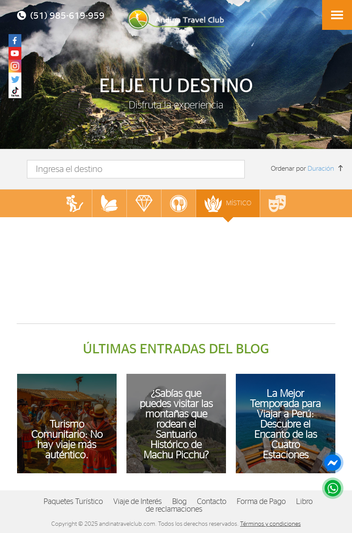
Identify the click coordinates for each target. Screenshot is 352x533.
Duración (321, 168)
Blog (179, 502)
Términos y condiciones (270, 524)
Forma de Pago (261, 502)
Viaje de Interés (137, 502)
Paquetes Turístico (73, 502)
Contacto (211, 502)
